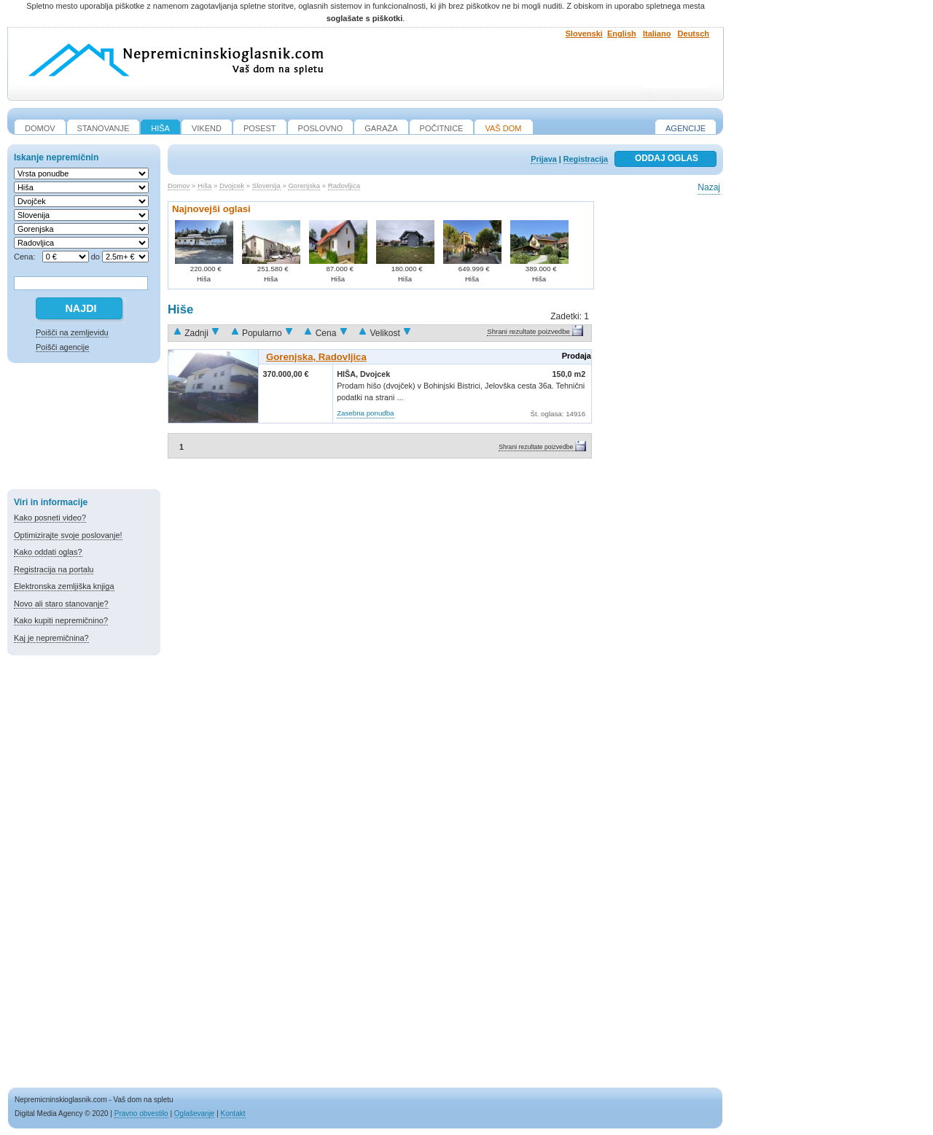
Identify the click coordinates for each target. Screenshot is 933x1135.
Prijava (543, 159)
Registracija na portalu (53, 569)
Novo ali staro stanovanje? (61, 603)
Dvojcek (231, 186)
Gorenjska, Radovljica (316, 356)
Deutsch (693, 33)
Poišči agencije (62, 347)
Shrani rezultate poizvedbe (528, 331)
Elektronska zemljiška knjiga (64, 586)
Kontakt (233, 1113)
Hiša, (348, 374)
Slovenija (266, 186)
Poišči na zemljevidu (72, 332)
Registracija (585, 159)
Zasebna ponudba (365, 413)
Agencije (685, 128)
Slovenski (584, 33)
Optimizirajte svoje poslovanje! (68, 535)
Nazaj (709, 187)
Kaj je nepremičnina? (51, 637)
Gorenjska (304, 186)
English (621, 33)
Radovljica (344, 186)
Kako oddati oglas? (48, 551)
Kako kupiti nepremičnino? (61, 620)
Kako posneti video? (50, 517)
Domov (179, 186)
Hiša (204, 186)
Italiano (657, 33)
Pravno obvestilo (141, 1113)
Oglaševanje (194, 1113)
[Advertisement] (83, 428)
